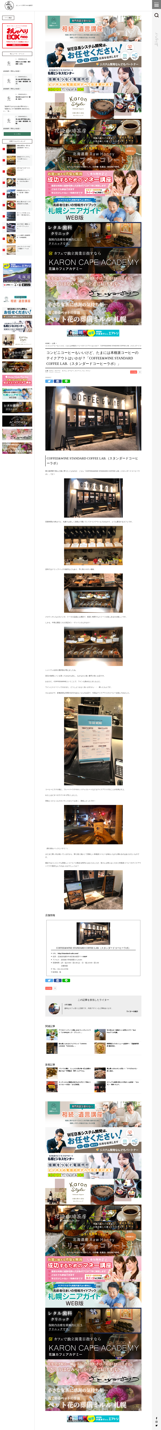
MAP (85, 956)
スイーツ (57, 371)
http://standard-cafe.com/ (68, 953)
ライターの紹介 (132, 1011)
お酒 (46, 371)
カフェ (51, 371)
